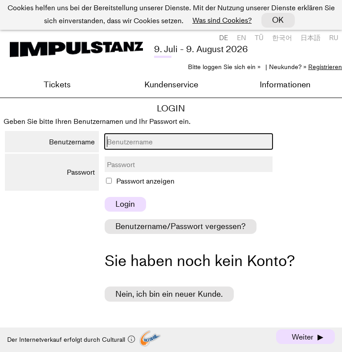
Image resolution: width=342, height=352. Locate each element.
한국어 (282, 38)
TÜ (259, 38)
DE (223, 38)
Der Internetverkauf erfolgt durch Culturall (71, 339)
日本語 (311, 38)
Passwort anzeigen (145, 181)
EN (241, 38)
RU (333, 38)
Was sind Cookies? (222, 20)
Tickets (57, 84)
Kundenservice (171, 84)
